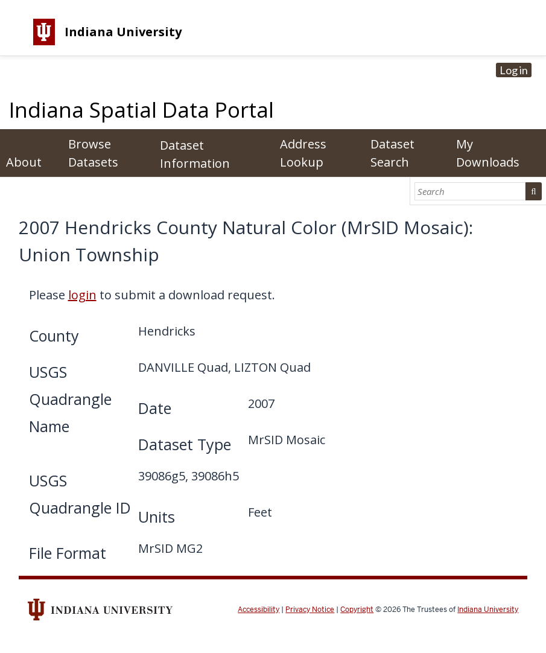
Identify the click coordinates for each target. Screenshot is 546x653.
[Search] (469, 191)
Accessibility (258, 609)
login (82, 295)
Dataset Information (195, 154)
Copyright (356, 609)
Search (533, 191)
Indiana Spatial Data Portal (141, 109)
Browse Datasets (93, 153)
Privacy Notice (309, 609)
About (24, 162)
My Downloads (487, 153)
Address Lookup (303, 153)
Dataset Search (392, 153)
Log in (514, 70)
